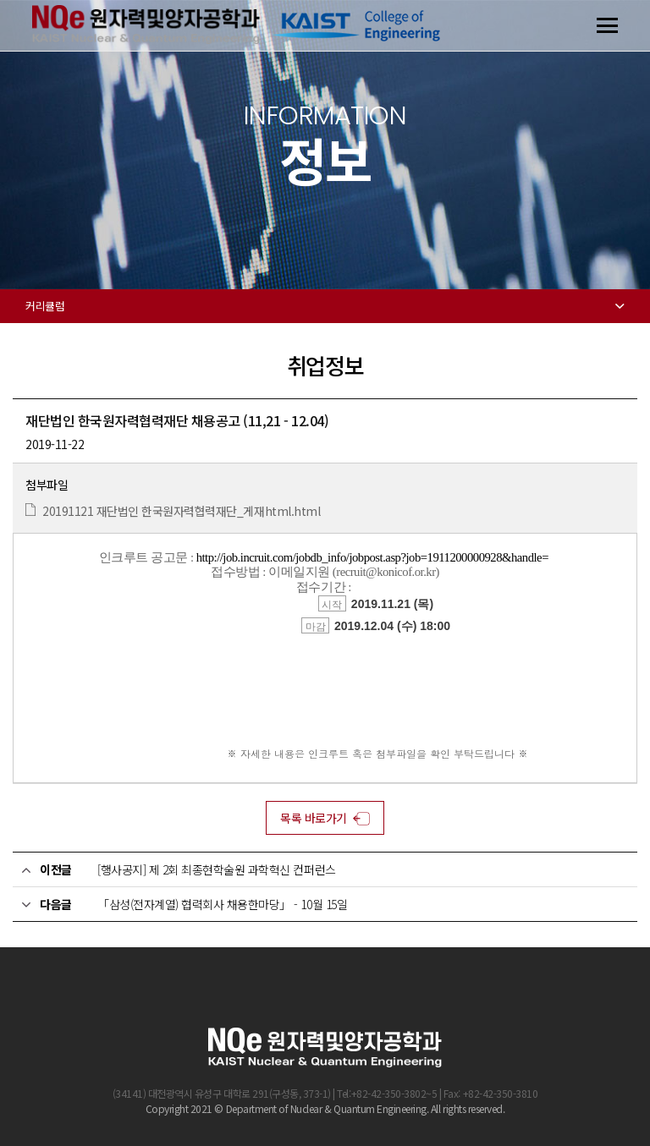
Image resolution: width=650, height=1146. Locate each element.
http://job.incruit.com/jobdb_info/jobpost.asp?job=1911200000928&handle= (372, 557)
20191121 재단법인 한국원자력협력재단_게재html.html (181, 510)
